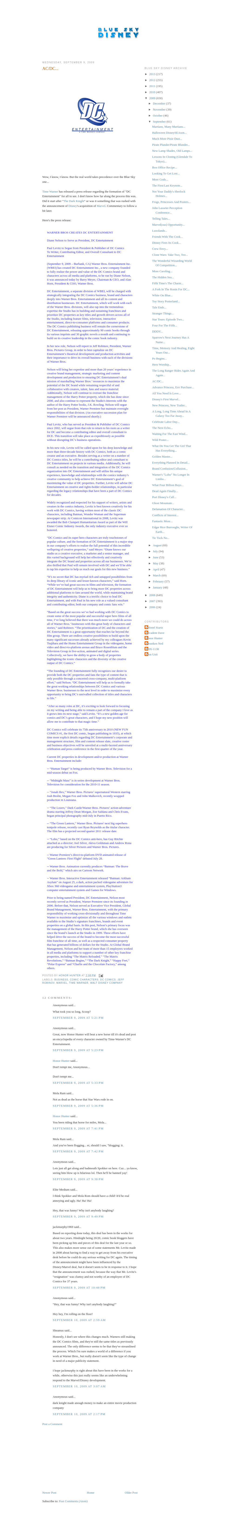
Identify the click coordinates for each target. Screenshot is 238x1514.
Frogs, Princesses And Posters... (171, 202)
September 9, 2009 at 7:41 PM (78, 1128)
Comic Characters (84, 979)
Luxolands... (159, 230)
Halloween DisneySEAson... (169, 132)
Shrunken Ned (154, 643)
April (156, 569)
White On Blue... (162, 295)
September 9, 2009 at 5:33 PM (78, 1082)
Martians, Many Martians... (168, 126)
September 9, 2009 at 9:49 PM (78, 1216)
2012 (152, 80)
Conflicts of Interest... (165, 515)
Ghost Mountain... (163, 503)
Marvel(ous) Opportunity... (168, 224)
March (157, 575)
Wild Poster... (160, 440)
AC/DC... (157, 381)
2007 (152, 601)
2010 (152, 92)
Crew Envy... (160, 248)
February (159, 581)
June (156, 557)
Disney (72, 206)
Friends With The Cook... (167, 236)
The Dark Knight (73, 201)
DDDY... (157, 331)
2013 (152, 74)
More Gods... (160, 179)
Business (61, 979)
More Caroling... (162, 271)
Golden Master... (162, 456)
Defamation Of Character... (168, 509)
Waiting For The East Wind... (169, 434)
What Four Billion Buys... (167, 485)
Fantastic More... (162, 521)
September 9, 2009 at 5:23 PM (78, 1050)
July (156, 551)
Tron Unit (152, 654)
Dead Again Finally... (165, 491)
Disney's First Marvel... (166, 399)
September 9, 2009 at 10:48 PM (79, 1287)
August (157, 545)
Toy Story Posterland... (166, 301)
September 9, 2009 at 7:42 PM (78, 1151)
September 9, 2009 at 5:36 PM (78, 1105)
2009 (152, 98)
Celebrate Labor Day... (165, 422)
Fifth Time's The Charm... (167, 283)
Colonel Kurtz (154, 627)
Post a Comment (52, 1424)
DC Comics (108, 979)
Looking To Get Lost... (166, 173)
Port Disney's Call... (164, 497)
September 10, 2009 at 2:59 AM (79, 1320)
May (156, 563)
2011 (152, 86)
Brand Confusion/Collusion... (170, 468)
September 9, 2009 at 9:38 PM (78, 1179)
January (158, 587)
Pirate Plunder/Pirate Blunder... (171, 144)
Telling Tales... (161, 218)
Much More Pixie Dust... (167, 138)
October (158, 115)
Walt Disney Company (106, 983)
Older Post (131, 1492)
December (159, 103)
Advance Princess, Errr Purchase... (173, 387)
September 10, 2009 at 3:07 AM (79, 1386)
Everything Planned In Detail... (171, 462)
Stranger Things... (163, 313)
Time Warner (50, 191)
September (160, 121)
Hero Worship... (161, 364)
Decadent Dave (155, 633)
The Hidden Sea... (163, 277)
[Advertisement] (77, 1458)
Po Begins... (159, 358)
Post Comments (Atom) (73, 1501)
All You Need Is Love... (166, 393)
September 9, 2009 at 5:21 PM (78, 1017)
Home (90, 1492)
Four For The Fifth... (164, 325)
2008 (152, 595)
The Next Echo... (162, 428)
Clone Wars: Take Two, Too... (170, 254)
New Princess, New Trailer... (169, 405)
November (159, 109)
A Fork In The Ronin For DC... (170, 289)
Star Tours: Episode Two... (168, 319)
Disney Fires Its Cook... (166, 242)
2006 (152, 607)
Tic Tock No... (160, 538)
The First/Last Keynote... (167, 185)
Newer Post (49, 1492)
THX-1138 (152, 649)
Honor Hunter (61, 1060)
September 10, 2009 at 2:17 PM (79, 1414)
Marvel (101, 206)
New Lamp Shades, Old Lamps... (172, 150)
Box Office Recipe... (164, 167)
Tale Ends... (159, 307)
